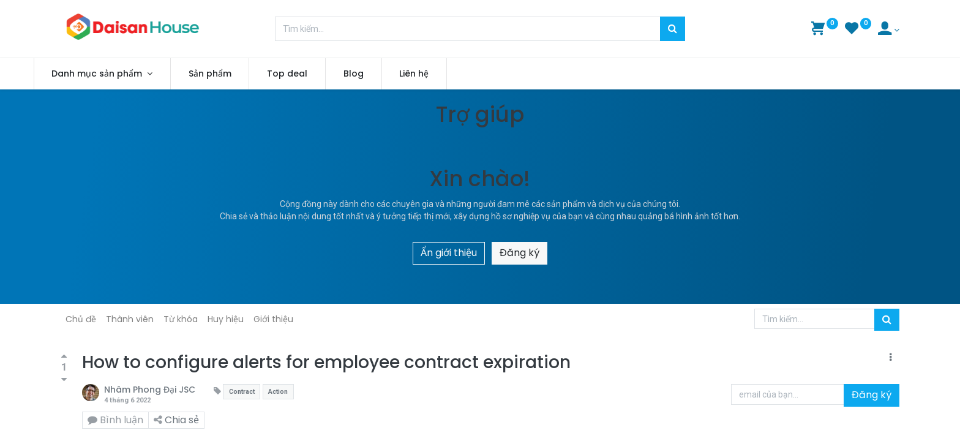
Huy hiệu (226, 319)
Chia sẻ (176, 420)
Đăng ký (519, 253)
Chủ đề (81, 319)
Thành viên (130, 319)
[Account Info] (888, 30)
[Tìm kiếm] (672, 29)
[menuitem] (237, 74)
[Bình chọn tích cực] (64, 357)
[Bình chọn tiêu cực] (64, 379)
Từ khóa (180, 319)
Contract (242, 392)
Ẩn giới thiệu (449, 253)
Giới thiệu (273, 319)
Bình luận (115, 420)
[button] (890, 357)
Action (278, 392)
